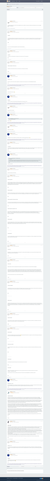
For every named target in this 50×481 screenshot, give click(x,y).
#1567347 (42, 125)
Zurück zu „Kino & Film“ (9, 468)
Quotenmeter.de (13, 1)
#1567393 (42, 168)
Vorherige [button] (29, 7)
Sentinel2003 (12, 32)
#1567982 (42, 454)
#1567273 (42, 50)
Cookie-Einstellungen (20, 478)
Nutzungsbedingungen (15, 478)
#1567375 (42, 142)
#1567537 (42, 245)
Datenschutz (11, 478)
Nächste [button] (42, 7)
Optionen (20, 466)
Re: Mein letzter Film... (13, 31)
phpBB (10, 480)
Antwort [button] (8, 9)
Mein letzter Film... (9, 6)
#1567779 (42, 391)
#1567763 (42, 379)
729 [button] (40, 7)
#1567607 (42, 259)
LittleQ (11, 76)
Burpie (11, 22)
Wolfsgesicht (12, 422)
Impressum (8, 478)
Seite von (26, 7)
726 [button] (36, 7)
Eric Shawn (12, 169)
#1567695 (42, 281)
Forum (17, 1)
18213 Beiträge (22, 7)
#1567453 (42, 175)
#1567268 (42, 31)
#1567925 (42, 441)
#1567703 (42, 313)
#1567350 (42, 133)
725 (35, 7)
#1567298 (42, 75)
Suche (19, 1)
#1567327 (42, 87)
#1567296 (42, 61)
